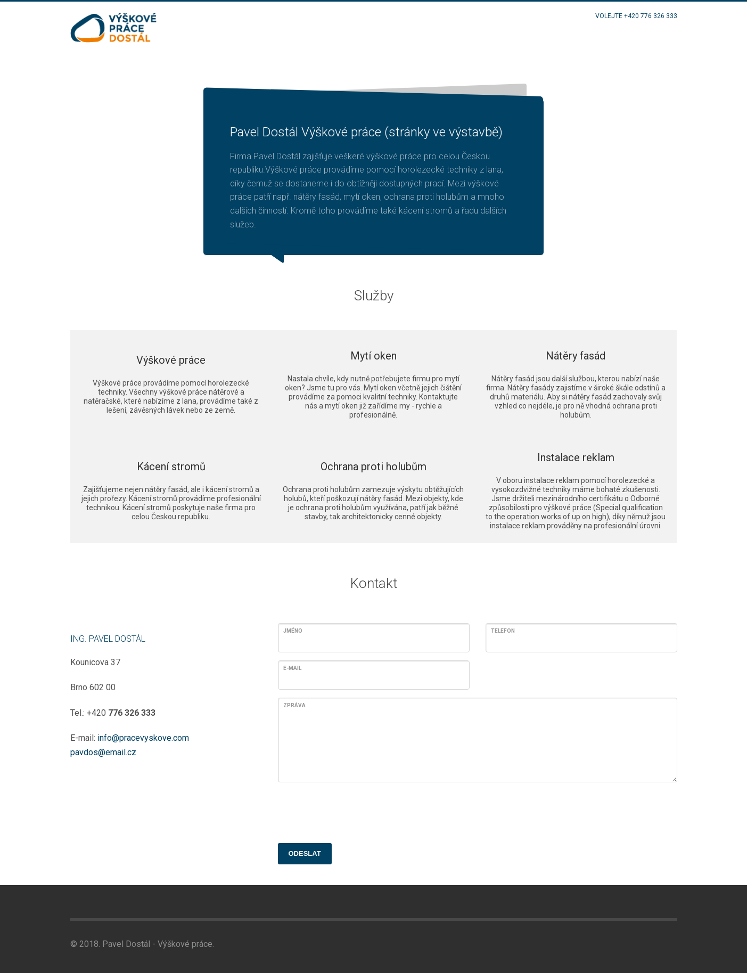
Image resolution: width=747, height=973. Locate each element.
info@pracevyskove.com (143, 738)
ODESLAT (305, 853)
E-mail (292, 668)
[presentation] (359, 811)
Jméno (292, 631)
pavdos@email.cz (103, 752)
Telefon (503, 631)
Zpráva (294, 705)
